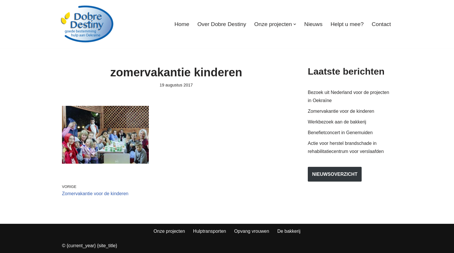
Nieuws (313, 24)
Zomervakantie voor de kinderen (341, 111)
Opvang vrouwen (251, 231)
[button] (294, 24)
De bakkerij (289, 231)
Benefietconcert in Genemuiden (340, 132)
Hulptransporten (209, 231)
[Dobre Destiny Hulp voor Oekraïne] (87, 24)
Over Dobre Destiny (221, 24)
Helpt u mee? (347, 24)
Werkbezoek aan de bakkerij (337, 121)
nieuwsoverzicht (334, 174)
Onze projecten (169, 231)
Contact (381, 24)
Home (181, 24)
